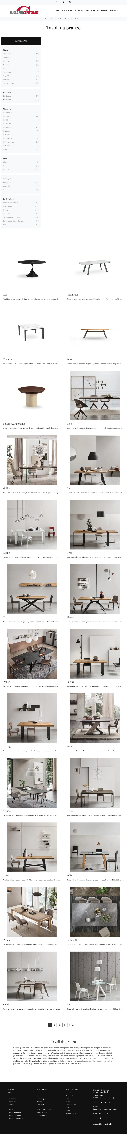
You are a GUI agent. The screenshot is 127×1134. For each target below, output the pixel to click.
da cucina (7, 96)
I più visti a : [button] (8, 199)
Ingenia (6, 61)
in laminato (7, 127)
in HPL (5, 120)
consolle (6, 186)
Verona (6, 224)
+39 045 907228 (103, 1102)
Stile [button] (5, 158)
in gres (6, 116)
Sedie (68, 1110)
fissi (5, 190)
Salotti (68, 1101)
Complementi (42, 1115)
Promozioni (90, 10)
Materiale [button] (7, 108)
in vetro (6, 149)
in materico (7, 138)
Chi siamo (12, 1093)
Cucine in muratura (15, 1118)
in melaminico (8, 142)
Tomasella (6, 79)
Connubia (7, 57)
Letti (38, 1093)
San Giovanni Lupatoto (11, 217)
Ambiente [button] (7, 92)
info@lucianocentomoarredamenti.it (106, 1109)
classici (6, 162)
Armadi (39, 1101)
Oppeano (6, 213)
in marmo (6, 134)
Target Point (7, 76)
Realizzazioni (103, 10)
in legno (6, 131)
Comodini (40, 1095)
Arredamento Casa (57, 19)
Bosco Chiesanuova (10, 202)
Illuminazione (42, 1112)
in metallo (7, 145)
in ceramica (7, 112)
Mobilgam (7, 72)
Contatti (114, 10)
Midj (5, 68)
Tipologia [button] (7, 178)
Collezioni (67, 10)
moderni (6, 169)
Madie (68, 1098)
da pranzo (7, 99)
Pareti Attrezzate (72, 1095)
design (5, 166)
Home (47, 19)
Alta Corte (7, 53)
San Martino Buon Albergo (13, 221)
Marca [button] (5, 50)
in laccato (7, 123)
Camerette (41, 1104)
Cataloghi (78, 10)
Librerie (69, 1093)
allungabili (7, 182)
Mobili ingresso (72, 1104)
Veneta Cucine (8, 83)
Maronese (7, 64)
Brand (10, 1095)
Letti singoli (41, 1098)
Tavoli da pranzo (76, 19)
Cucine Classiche (14, 1115)
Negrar (6, 210)
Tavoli (67, 19)
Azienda (56, 10)
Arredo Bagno (71, 1113)
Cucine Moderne (14, 1112)
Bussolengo (7, 206)
